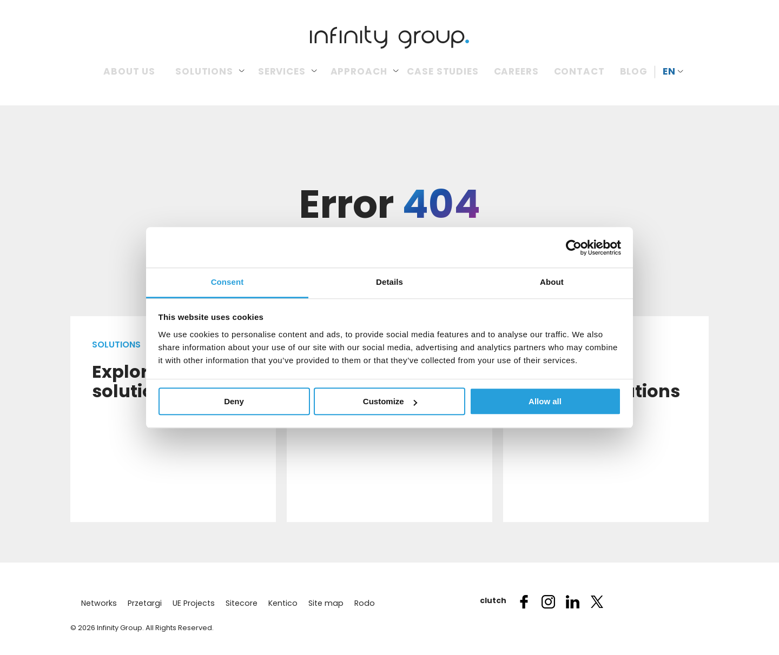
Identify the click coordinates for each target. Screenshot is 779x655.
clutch (489, 600)
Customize (390, 401)
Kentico (278, 603)
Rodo (357, 603)
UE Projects (190, 603)
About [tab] (552, 281)
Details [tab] (389, 281)
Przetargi (142, 603)
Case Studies (442, 71)
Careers (516, 71)
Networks (98, 603)
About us (129, 71)
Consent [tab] (227, 281)
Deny (234, 401)
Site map (320, 603)
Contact (579, 71)
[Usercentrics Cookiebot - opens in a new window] (573, 247)
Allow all (545, 401)
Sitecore (237, 603)
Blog (634, 71)
